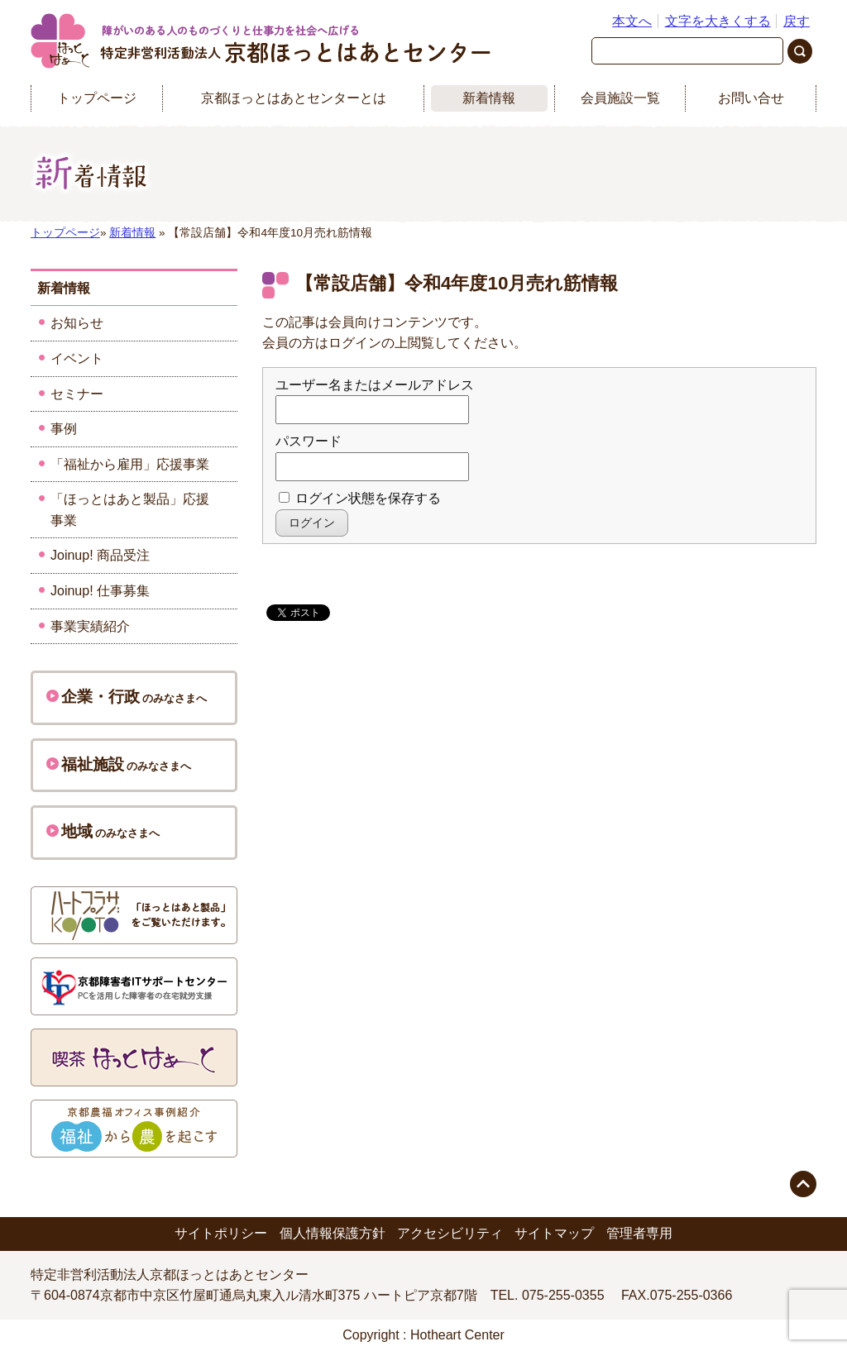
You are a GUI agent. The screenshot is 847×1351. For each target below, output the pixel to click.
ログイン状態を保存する (360, 498)
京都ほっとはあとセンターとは (293, 98)
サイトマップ (554, 1233)
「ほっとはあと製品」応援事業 (129, 510)
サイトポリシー (221, 1233)
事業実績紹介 (90, 626)
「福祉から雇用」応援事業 (129, 464)
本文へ (632, 21)
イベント (76, 358)
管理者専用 (639, 1233)
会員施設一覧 (620, 98)
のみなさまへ (126, 696)
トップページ (96, 98)
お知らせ (76, 323)
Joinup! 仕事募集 (100, 591)
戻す (796, 21)
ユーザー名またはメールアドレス (374, 385)
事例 (63, 429)
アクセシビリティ (450, 1233)
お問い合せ (751, 98)
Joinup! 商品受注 (100, 555)
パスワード (308, 441)
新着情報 (488, 98)
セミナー (76, 394)
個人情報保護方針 (332, 1233)
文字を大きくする (718, 21)
